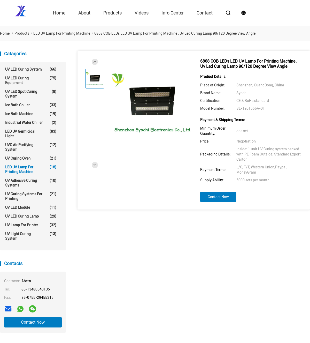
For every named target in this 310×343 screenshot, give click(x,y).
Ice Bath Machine (30, 113)
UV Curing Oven (30, 158)
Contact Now (33, 322)
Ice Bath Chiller (30, 105)
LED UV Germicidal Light (30, 133)
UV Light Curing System (30, 236)
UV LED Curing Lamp (30, 216)
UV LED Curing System (30, 69)
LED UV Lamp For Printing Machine (30, 169)
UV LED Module (30, 207)
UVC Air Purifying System (30, 147)
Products (112, 13)
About (84, 13)
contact (205, 13)
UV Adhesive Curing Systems (30, 182)
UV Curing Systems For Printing (30, 196)
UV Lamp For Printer (30, 225)
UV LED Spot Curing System (30, 93)
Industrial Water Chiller (30, 122)
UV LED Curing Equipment (30, 80)
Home (59, 13)
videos (142, 13)
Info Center (172, 13)
